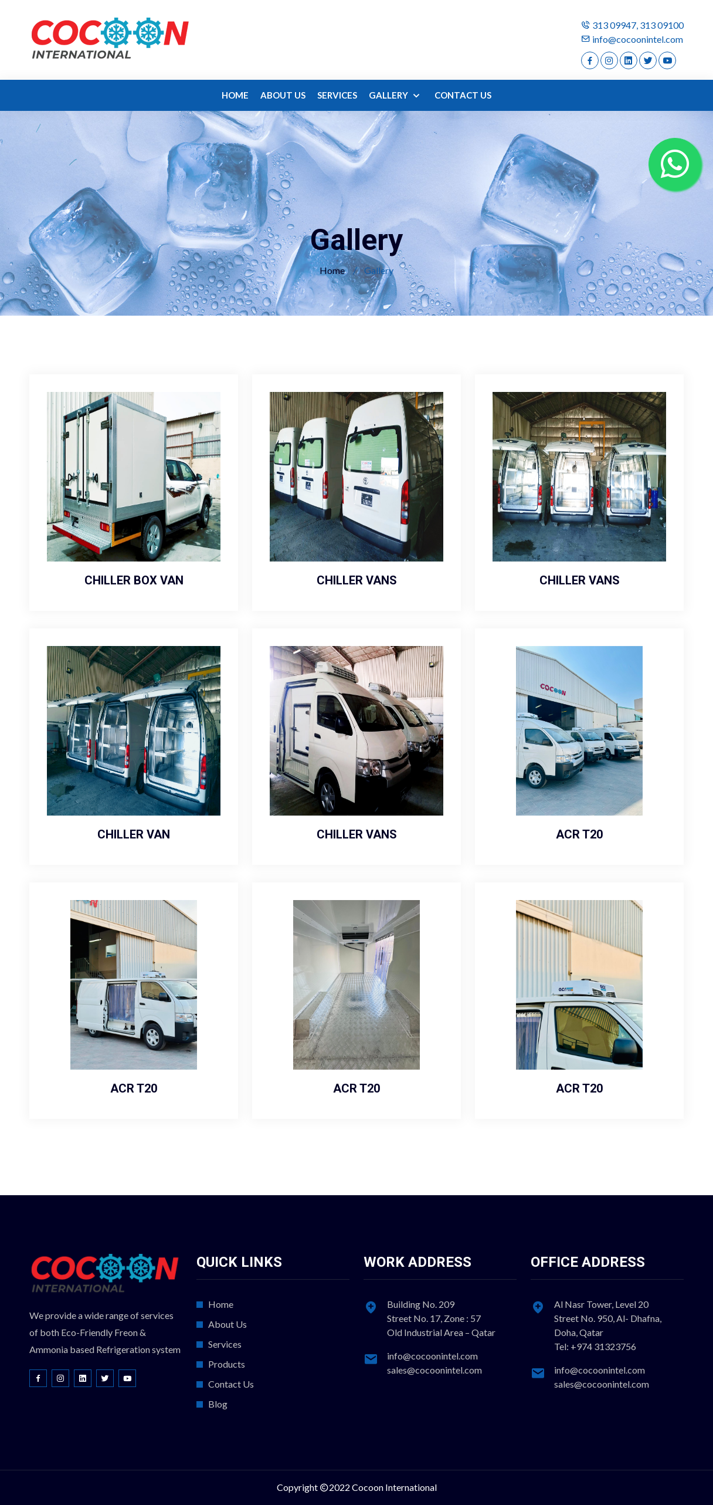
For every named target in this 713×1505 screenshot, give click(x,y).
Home (332, 270)
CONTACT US (462, 95)
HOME (235, 95)
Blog (218, 1403)
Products (226, 1363)
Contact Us (231, 1383)
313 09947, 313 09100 (638, 25)
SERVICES (337, 95)
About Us (227, 1324)
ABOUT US (282, 95)
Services (225, 1344)
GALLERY (389, 95)
